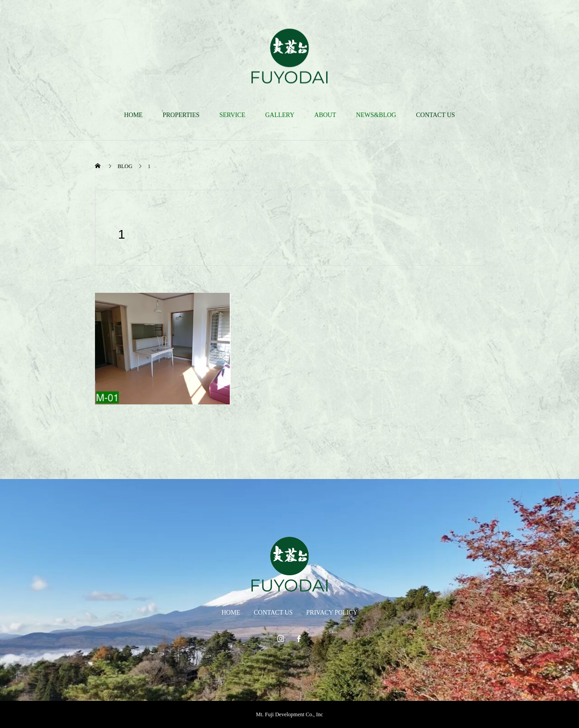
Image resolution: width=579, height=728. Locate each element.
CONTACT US (435, 115)
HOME (133, 115)
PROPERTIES (180, 115)
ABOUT (325, 115)
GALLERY (279, 115)
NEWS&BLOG (376, 115)
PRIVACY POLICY (331, 612)
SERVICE (232, 115)
